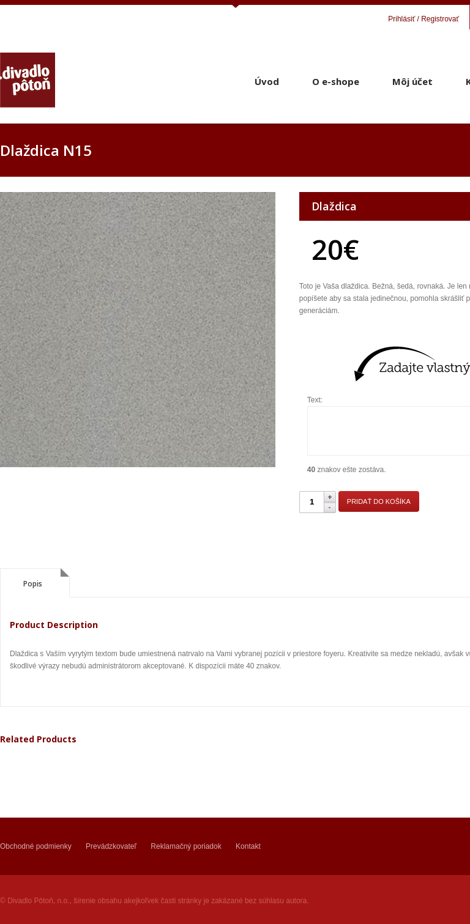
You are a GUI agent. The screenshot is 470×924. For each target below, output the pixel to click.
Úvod (267, 81)
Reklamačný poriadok (186, 846)
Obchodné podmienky (36, 846)
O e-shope (335, 81)
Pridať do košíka (379, 501)
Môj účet (412, 81)
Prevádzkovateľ (111, 846)
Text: (315, 400)
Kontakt (248, 846)
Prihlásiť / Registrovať (423, 19)
